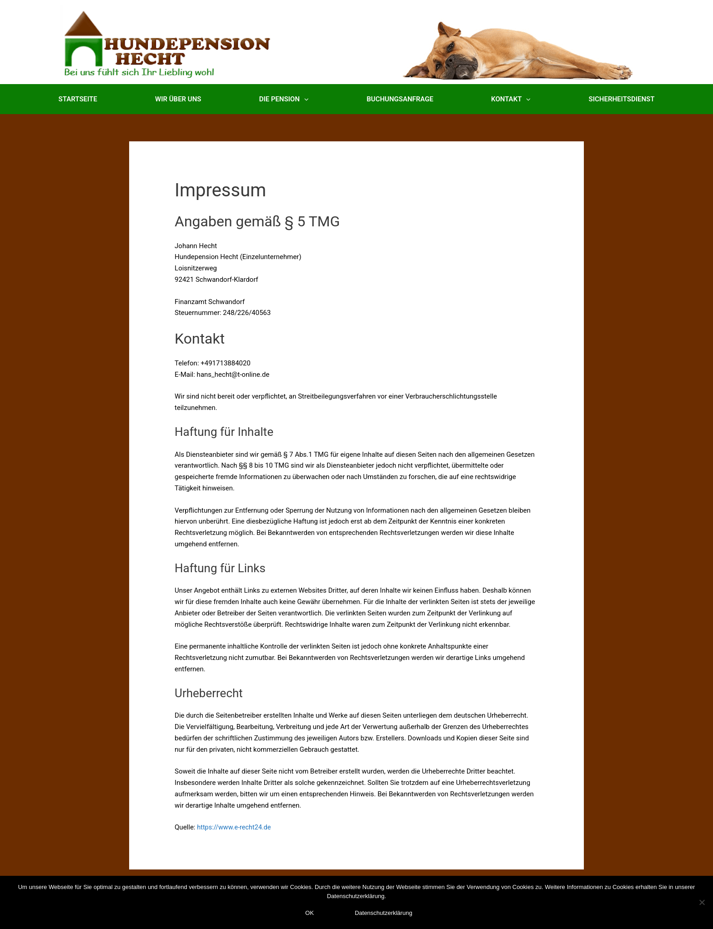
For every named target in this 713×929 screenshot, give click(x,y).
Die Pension (284, 99)
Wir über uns (178, 99)
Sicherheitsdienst (622, 99)
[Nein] (701, 902)
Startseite (78, 99)
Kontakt (511, 99)
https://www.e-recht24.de (235, 827)
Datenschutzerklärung (383, 912)
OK (309, 912)
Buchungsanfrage (400, 99)
